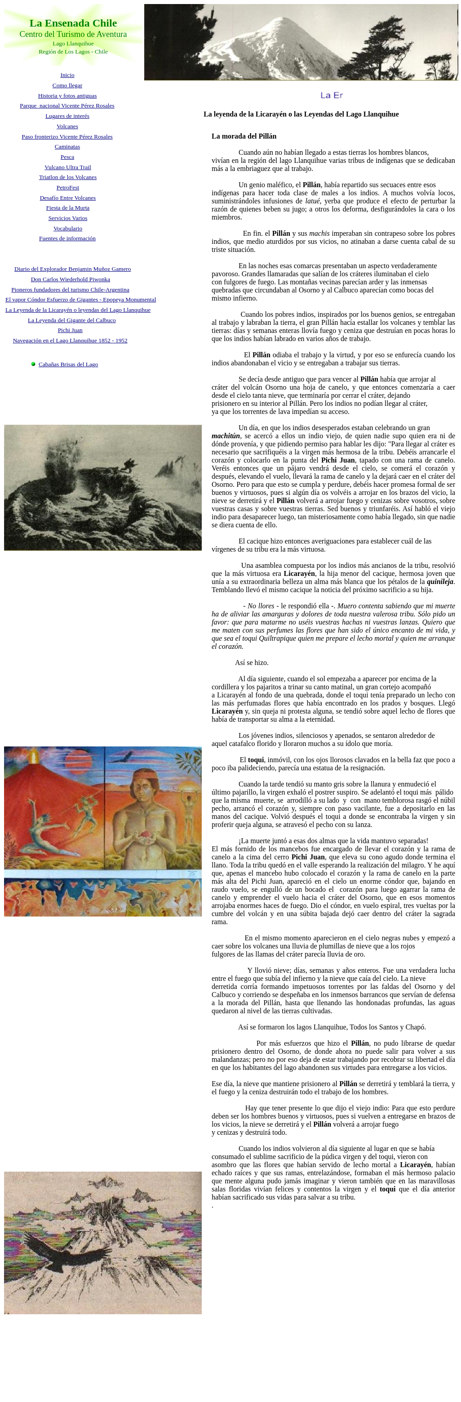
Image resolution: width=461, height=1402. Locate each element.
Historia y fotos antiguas (67, 95)
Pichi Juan (70, 330)
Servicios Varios (68, 218)
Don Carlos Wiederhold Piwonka (71, 279)
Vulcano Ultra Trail (67, 167)
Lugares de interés (67, 115)
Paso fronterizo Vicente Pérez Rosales (67, 136)
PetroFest (68, 187)
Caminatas (67, 146)
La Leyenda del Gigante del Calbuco (72, 320)
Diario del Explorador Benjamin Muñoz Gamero (72, 268)
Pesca (67, 156)
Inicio (67, 75)
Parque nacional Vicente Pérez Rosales (67, 105)
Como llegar (67, 85)
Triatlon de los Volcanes (68, 177)
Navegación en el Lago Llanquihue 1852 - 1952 (70, 340)
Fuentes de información (67, 238)
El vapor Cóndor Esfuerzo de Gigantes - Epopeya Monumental (80, 299)
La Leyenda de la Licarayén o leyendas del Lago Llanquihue (78, 309)
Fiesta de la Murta (68, 207)
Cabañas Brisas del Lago (68, 364)
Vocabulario (67, 228)
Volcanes (67, 126)
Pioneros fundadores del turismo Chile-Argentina (70, 289)
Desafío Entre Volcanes (68, 197)
